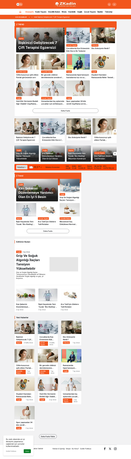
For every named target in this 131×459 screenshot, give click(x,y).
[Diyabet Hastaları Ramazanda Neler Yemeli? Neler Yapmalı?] (103, 66)
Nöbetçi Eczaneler (53, 167)
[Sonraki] (32, 17)
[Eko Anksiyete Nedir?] (103, 40)
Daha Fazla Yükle (48, 436)
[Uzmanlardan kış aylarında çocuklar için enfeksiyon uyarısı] (53, 92)
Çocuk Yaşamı (100, 153)
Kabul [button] (27, 451)
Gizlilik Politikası (11, 451)
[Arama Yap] (109, 4)
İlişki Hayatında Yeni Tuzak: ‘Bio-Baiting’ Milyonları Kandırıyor (77, 156)
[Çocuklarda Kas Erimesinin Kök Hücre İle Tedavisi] (78, 40)
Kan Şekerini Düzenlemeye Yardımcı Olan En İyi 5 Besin (52, 156)
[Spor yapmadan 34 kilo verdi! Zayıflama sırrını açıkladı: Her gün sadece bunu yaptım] (78, 92)
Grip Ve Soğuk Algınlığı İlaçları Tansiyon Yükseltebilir (26, 156)
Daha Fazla (65, 111)
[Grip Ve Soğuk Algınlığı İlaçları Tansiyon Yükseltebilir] (70, 190)
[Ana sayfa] (20, 12)
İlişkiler (21, 38)
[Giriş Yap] (114, 4)
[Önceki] (29, 17)
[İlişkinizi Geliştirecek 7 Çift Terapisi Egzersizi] (26, 130)
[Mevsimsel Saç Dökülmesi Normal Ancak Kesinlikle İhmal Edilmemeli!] (70, 214)
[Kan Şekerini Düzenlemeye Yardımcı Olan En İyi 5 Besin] (25, 300)
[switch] (19, 4)
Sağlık (19, 150)
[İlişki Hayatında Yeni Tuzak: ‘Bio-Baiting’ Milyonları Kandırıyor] (26, 214)
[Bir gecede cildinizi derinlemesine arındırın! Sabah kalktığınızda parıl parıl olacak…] (53, 66)
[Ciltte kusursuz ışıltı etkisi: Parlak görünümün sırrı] (28, 66)
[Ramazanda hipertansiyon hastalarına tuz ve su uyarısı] (78, 66)
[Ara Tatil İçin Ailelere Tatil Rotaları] (48, 214)
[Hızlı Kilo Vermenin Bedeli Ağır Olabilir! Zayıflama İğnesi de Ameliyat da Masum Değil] (28, 92)
